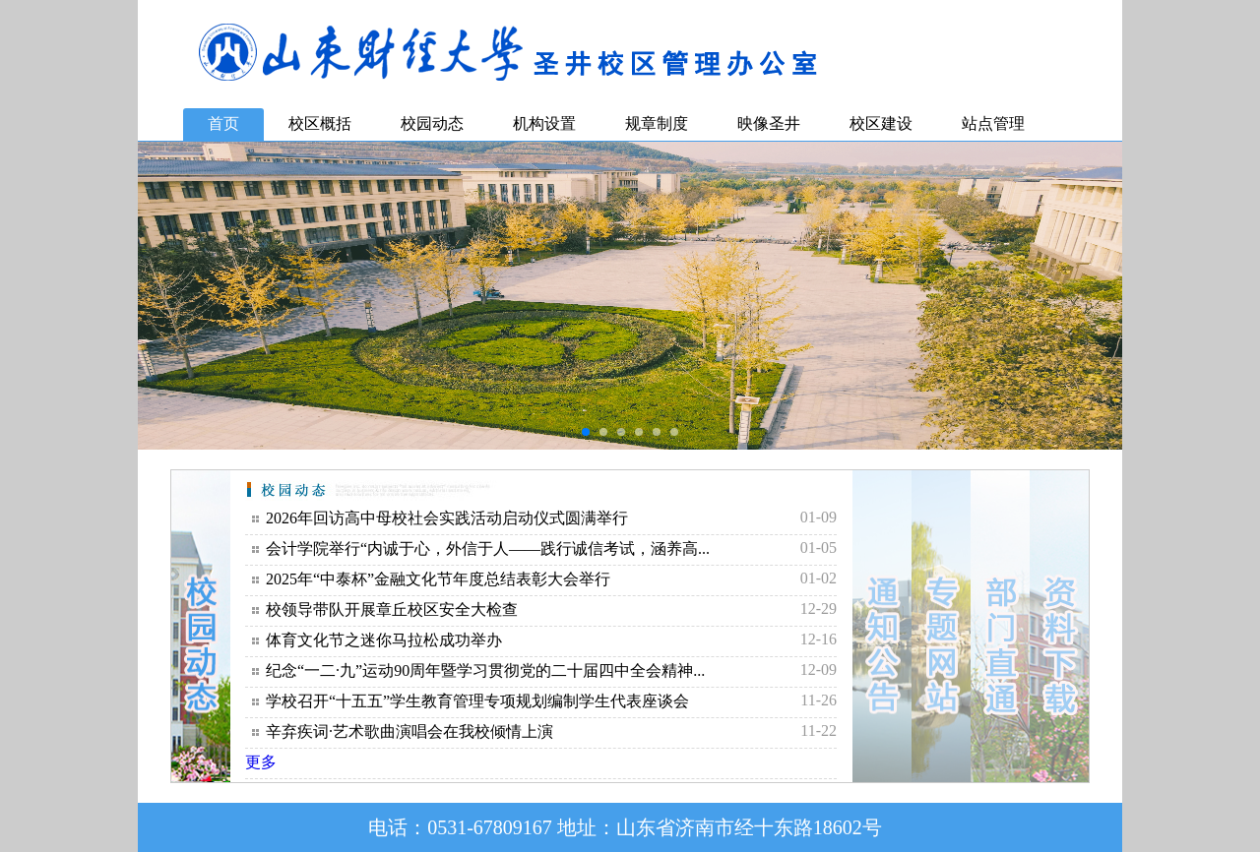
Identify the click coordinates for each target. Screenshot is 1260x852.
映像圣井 (768, 123)
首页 (223, 123)
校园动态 (432, 123)
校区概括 (319, 123)
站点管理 (993, 123)
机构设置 (544, 123)
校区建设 (881, 123)
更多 (261, 762)
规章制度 (656, 123)
